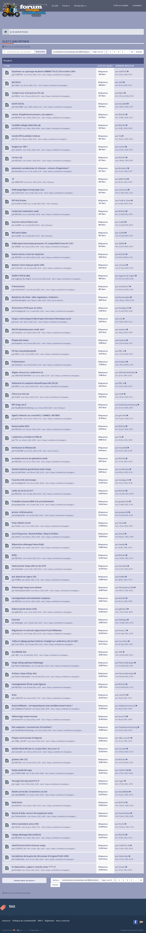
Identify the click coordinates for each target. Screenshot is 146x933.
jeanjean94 (19, 515)
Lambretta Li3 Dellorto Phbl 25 (27, 436)
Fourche (16, 619)
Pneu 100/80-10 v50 (21, 522)
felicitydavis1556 (22, 590)
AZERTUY (19, 74)
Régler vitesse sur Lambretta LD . (28, 372)
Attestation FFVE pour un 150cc (27, 307)
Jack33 (18, 149)
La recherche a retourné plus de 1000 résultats (71, 52)
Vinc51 (18, 827)
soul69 (18, 225)
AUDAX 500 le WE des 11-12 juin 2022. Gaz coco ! (34, 748)
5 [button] (122, 52)
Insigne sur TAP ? (20, 146)
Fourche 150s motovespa (24, 479)
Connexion (137, 5)
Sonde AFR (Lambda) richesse (26, 136)
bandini (18, 547)
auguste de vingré (23, 278)
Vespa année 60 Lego (22, 770)
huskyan (18, 364)
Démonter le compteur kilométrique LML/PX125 (35, 383)
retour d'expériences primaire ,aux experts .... (34, 114)
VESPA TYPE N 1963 (21, 275)
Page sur (98, 52)
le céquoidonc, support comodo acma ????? (33, 866)
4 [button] (118, 52)
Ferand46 (19, 450)
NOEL (14, 555)
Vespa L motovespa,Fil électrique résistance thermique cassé (41, 318)
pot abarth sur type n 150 (24, 576)
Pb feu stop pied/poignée (24, 350)
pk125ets (16, 82)
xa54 (17, 85)
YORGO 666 (20, 773)
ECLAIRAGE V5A (19, 651)
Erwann (18, 870)
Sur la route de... (58, 300)
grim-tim (18, 418)
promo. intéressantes (22, 512)
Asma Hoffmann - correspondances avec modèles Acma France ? (42, 705)
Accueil (55, 5)
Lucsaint (18, 751)
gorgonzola (20, 504)
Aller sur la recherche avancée (17, 46)
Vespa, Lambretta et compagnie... (59, 75)
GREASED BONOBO (23, 375)
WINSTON (19, 182)
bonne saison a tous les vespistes (28, 254)
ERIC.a (17, 354)
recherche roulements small (25, 211)
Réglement (49, 920)
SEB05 (18, 246)
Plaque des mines (20, 340)
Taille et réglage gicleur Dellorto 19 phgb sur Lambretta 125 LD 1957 (45, 641)
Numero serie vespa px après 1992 (28, 265)
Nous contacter (63, 920)
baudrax (18, 343)
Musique (50, 182)
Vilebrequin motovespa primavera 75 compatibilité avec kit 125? (43, 243)
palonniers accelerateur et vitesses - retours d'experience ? (40, 168)
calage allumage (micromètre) (26, 834)
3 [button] (114, 52)
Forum (66, 5)
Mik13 (17, 96)
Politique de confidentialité (24, 920)
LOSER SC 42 (20, 848)
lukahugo (19, 622)
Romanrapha (20, 300)
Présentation (18, 286)
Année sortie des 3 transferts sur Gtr (29, 791)
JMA (17, 655)
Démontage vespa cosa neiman (27, 587)
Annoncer (6, 920)
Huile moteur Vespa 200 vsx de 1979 (29, 565)
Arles (14, 694)
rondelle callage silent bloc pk (26, 125)
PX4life (18, 579)
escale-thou (20, 472)
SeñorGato (20, 859)
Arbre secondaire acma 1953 (25, 823)
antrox (18, 536)
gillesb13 (19, 612)
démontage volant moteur (25, 716)
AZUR (17, 397)
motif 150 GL (18, 103)
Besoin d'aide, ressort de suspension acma (32, 813)
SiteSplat (25, 930)
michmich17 (20, 289)
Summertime (20, 816)
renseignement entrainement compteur (31, 598)
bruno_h (18, 633)
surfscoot (19, 192)
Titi (16, 139)
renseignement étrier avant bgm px (29, 684)
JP (13, 179)
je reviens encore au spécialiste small (29, 458)
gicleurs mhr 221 (20, 759)
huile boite (17, 802)
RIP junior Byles (19, 232)
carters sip (17, 157)
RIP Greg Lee (18, 404)
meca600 (19, 106)
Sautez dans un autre (24, 880)
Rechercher (80, 5)
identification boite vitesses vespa (28, 845)
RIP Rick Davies (19, 200)
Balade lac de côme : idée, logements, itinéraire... (35, 297)
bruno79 (18, 719)
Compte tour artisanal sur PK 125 (28, 93)
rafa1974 (19, 698)
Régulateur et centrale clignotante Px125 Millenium (37, 630)
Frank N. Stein (21, 203)
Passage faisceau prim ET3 (24, 780)
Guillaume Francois (23, 708)
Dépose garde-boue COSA (24, 608)
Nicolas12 (19, 171)
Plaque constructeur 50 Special (27, 737)
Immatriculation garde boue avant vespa (31, 469)
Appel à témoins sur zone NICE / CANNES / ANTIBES (36, 415)
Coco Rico (19, 644)
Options (56, 880)
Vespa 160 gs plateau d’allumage (27, 662)
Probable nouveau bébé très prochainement (33, 501)
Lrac (17, 321)
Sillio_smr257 (21, 741)
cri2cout (18, 268)
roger (17, 784)
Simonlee (19, 569)
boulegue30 (20, 311)
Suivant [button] (139, 52)
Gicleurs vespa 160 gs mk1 (24, 673)
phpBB (41, 930)
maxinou (18, 332)
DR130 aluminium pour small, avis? (28, 329)
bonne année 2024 (20, 426)
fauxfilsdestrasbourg (24, 407)
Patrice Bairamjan (22, 665)
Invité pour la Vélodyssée (24, 447)
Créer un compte (121, 5)
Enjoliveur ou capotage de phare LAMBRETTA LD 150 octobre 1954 (43, 71)
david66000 (20, 794)
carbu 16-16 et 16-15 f (22, 490)
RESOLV (18, 117)
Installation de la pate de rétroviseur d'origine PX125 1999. (40, 856)
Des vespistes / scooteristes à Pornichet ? (32, 727)
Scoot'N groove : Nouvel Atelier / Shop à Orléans (35, 533)
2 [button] (110, 52)
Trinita (17, 526)
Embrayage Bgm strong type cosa (28, 189)
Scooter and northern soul (24, 222)
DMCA (40, 920)
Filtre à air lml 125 (20, 393)
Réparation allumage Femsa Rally (28, 544)
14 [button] (132, 52)
